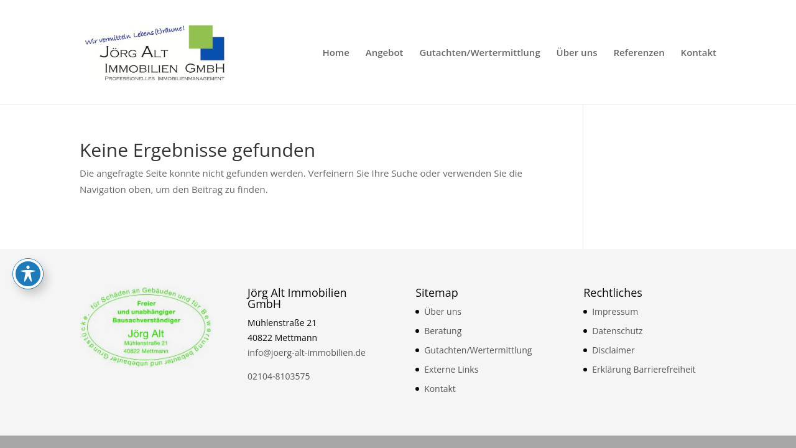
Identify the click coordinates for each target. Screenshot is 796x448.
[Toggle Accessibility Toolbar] (28, 168)
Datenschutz (617, 331)
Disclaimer (613, 350)
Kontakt (698, 53)
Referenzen (638, 53)
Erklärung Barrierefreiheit (643, 369)
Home (335, 53)
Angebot (385, 53)
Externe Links (451, 369)
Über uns (577, 53)
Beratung (442, 331)
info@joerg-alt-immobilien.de (307, 352)
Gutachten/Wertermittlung (479, 53)
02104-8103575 (279, 376)
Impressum (615, 311)
